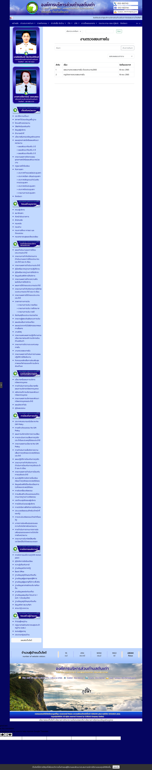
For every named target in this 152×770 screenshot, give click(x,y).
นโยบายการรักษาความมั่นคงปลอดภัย (69, 720)
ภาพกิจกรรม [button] (42, 23)
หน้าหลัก (15, 23)
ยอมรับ (116, 767)
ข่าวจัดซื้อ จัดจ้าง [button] (57, 23)
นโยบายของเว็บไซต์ (46, 720)
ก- (140, 23)
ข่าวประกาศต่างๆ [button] (27, 23)
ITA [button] (69, 23)
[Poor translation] (8, 735)
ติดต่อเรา (123, 23)
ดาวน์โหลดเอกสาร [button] (88, 23)
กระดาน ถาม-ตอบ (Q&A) (108, 23)
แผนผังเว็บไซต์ (26, 640)
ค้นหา (119, 31)
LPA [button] (76, 23)
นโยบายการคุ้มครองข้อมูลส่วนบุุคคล (99, 720)
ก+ (137, 23)
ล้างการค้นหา (128, 48)
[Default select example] (121, 56)
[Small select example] (74, 31)
